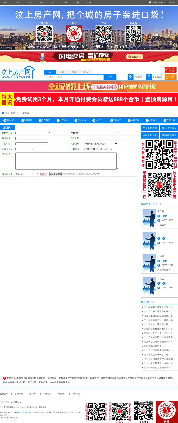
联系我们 (169, 120)
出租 (29, 2)
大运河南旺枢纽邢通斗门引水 (158, 329)
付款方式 (98, 120)
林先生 (160, 279)
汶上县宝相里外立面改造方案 (158, 316)
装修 (77, 2)
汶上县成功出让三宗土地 (156, 324)
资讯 (65, 2)
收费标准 (62, 120)
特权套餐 (133, 120)
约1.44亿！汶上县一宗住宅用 (158, 333)
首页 (6, 2)
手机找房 (156, 77)
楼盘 (53, 2)
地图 (41, 2)
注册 (161, 2)
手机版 (171, 2)
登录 (155, 2)
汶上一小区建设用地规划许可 (158, 342)
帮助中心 (15, 113)
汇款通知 (25, 113)
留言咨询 (151, 120)
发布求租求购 (150, 135)
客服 (89, 2)
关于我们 (44, 120)
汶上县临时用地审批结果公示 (158, 307)
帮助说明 (4, 394)
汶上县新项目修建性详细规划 (158, 359)
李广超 (160, 211)
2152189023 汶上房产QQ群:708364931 (26, 412)
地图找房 (138, 77)
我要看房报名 (169, 135)
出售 (18, 2)
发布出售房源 (150, 128)
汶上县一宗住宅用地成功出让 (158, 367)
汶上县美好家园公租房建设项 (158, 337)
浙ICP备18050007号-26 (9, 418)
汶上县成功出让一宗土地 (156, 355)
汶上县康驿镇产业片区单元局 (158, 320)
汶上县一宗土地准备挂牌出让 (158, 311)
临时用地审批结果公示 (155, 346)
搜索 (110, 77)
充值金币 (115, 120)
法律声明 (26, 120)
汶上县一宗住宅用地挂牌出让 (158, 350)
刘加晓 (160, 256)
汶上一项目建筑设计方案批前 (158, 363)
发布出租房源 (169, 128)
